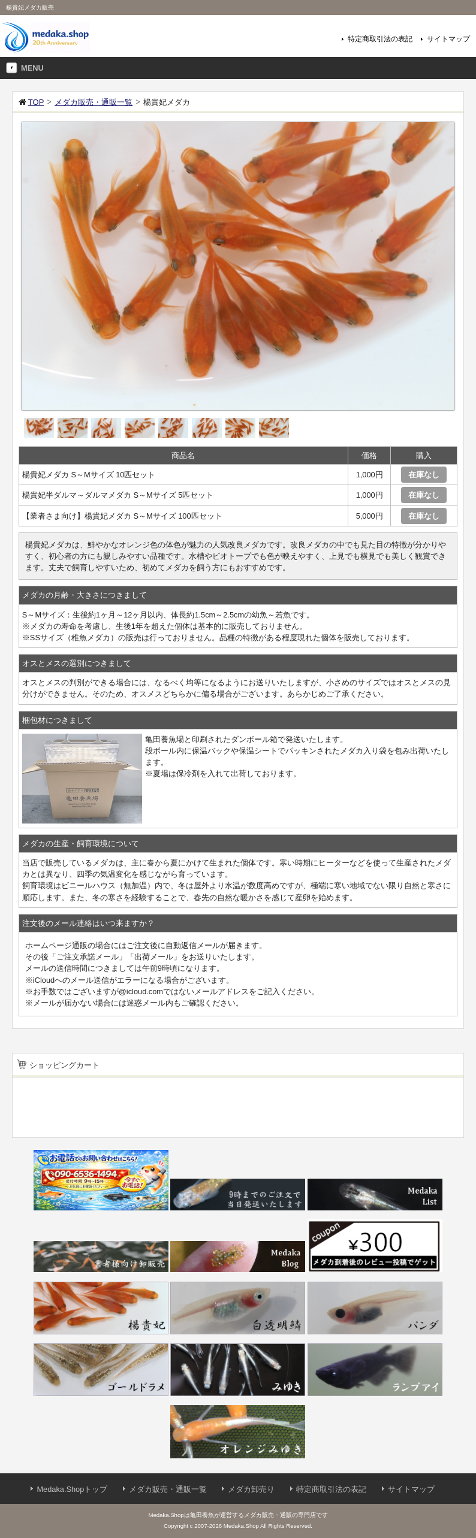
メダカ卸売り (251, 1489)
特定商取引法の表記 (380, 39)
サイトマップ (448, 39)
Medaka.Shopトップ (72, 1489)
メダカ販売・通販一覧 (168, 1489)
